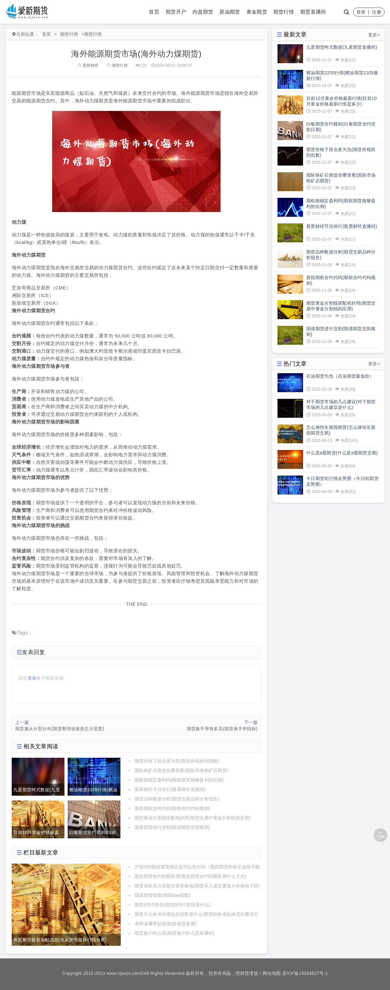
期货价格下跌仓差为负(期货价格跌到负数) (177, 760)
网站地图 (272, 973)
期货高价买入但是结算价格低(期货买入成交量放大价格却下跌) (197, 885)
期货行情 (283, 12)
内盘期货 (202, 12)
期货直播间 (313, 12)
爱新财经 (87, 65)
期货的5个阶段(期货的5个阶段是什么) (173, 904)
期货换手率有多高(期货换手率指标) (222, 728)
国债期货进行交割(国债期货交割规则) (172, 827)
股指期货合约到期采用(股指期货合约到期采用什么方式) (190, 876)
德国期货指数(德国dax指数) (162, 895)
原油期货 (229, 12)
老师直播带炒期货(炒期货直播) (166, 923)
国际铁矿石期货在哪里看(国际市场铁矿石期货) (181, 770)
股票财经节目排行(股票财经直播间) (170, 789)
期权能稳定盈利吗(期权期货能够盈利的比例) (179, 779)
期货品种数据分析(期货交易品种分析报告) (177, 798)
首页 (154, 12)
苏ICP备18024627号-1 (305, 973)
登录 (361, 12)
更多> (374, 34)
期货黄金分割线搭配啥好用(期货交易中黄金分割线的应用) (193, 817)
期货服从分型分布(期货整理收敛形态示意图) (59, 728)
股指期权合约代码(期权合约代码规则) (172, 808)
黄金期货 (257, 12)
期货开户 (176, 12)
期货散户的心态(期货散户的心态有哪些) (175, 933)
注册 (376, 12)
